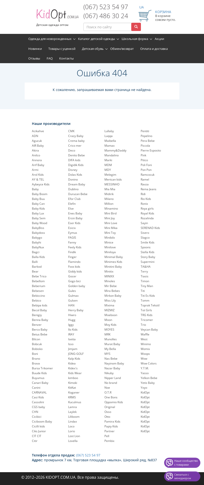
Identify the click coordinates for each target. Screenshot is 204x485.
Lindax (72, 421)
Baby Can (38, 204)
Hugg (71, 320)
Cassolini (38, 402)
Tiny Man (147, 286)
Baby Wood (39, 223)
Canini (36, 388)
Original (109, 407)
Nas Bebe (110, 358)
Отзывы (34, 58)
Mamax (109, 146)
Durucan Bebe (77, 194)
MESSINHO (111, 184)
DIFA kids (74, 160)
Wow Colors (149, 363)
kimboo (73, 378)
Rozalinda (147, 218)
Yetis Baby (148, 383)
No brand (110, 383)
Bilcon (36, 339)
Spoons (146, 247)
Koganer (74, 392)
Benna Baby (40, 320)
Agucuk (37, 141)
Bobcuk (37, 344)
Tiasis (144, 276)
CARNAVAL (39, 392)
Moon (108, 320)
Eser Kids (74, 223)
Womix (145, 349)
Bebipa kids (39, 305)
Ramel (145, 179)
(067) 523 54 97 (105, 6)
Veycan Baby (149, 329)
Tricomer (147, 320)
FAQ (50, 58)
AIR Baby (38, 146)
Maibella (110, 141)
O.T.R (107, 392)
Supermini (147, 262)
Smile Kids (147, 242)
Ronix (144, 204)
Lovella (73, 441)
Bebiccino (38, 296)
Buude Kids (39, 373)
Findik (72, 252)
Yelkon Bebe (149, 378)
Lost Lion (74, 436)
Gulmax (73, 296)
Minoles (109, 281)
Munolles (110, 339)
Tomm (145, 300)
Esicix (72, 228)
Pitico (144, 160)
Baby (35, 189)
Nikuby (109, 373)
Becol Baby (39, 310)
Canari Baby (40, 383)
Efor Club (74, 199)
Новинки (35, 48)
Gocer (72, 276)
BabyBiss (38, 228)
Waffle (145, 334)
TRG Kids (147, 315)
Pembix (109, 441)
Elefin (72, 204)
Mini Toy (110, 233)
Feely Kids (74, 247)
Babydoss (38, 233)
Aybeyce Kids (41, 184)
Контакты (66, 58)
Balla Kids (38, 257)
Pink (143, 155)
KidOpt (145, 392)
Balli (35, 262)
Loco (71, 426)
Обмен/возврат (122, 48)
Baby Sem (38, 218)
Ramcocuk (147, 175)
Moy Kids (110, 325)
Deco (71, 150)
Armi (35, 170)
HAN (71, 305)
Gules (72, 291)
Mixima (109, 305)
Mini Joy (109, 218)
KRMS (72, 397)
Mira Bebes (112, 291)
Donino (73, 179)
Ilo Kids (73, 329)
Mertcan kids (113, 179)
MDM (108, 165)
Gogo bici (74, 281)
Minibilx (109, 237)
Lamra (72, 407)
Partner (109, 431)
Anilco (36, 155)
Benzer (37, 325)
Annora (37, 160)
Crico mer (74, 146)
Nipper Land (112, 378)
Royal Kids (147, 213)
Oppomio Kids (113, 402)
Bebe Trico (39, 276)
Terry (144, 271)
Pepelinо (146, 136)
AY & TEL (38, 179)
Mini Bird (110, 213)
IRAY (71, 334)
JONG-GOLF (76, 354)
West (144, 339)
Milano (109, 199)
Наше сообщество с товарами (186, 462)
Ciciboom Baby (42, 421)
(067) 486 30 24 (105, 15)
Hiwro (72, 315)
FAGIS (72, 237)
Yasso (145, 373)
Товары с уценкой (61, 48)
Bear (35, 271)
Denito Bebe (76, 155)
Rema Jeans (148, 189)
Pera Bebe (148, 141)
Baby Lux (38, 213)
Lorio (71, 431)
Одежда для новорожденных (50, 39)
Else (71, 208)
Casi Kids (38, 397)
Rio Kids (146, 199)
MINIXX (109, 276)
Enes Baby (75, 213)
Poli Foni (146, 165)
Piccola (145, 146)
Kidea (72, 363)
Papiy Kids (111, 426)
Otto (107, 417)
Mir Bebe (110, 286)
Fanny (72, 242)
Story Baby (148, 257)
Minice (108, 242)
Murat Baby (112, 344)
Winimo (146, 344)
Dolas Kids (75, 175)
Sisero (145, 233)
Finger (72, 257)
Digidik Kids (76, 165)
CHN (35, 412)
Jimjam (72, 349)
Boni (35, 354)
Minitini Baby (113, 267)
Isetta (72, 339)
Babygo (37, 237)
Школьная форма (135, 39)
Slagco (145, 237)
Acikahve (38, 131)
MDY (107, 170)
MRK (107, 334)
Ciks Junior (39, 431)
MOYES (109, 329)
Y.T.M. (145, 368)
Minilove (110, 247)
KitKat (72, 388)
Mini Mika (110, 228)
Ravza (145, 184)
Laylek (72, 412)
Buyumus (38, 378)
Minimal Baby (113, 257)
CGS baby (38, 407)
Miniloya (110, 252)
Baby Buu (38, 199)
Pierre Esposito (151, 150)
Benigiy (37, 315)
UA (141, 7)
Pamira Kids (112, 421)
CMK (71, 131)
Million (108, 204)
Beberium (38, 286)
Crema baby (76, 141)
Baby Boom (39, 194)
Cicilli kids (38, 426)
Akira (35, 150)
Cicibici (36, 417)
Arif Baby (38, 165)
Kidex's (73, 368)
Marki (108, 160)
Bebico (36, 300)
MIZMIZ (109, 310)
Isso (70, 344)
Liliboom (74, 417)
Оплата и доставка (154, 48)
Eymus (72, 233)
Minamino (111, 208)
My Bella (110, 349)
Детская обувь (93, 48)
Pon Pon (146, 170)
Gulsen (73, 300)
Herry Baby (75, 310)
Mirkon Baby (112, 296)
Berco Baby (39, 329)
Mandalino (111, 155)
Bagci (35, 252)
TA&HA (146, 267)
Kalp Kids (74, 358)
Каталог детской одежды (96, 39)
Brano (36, 358)
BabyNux (38, 247)
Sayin (144, 223)
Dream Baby (76, 184)
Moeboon (110, 315)
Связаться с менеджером (182, 476)
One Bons (110, 397)
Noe (107, 388)
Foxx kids (74, 267)
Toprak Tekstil (150, 305)
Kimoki (72, 383)
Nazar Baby (112, 368)
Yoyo (144, 388)
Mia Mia (109, 189)
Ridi (143, 194)
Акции (159, 39)
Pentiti (145, 131)
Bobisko (37, 349)
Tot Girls (146, 310)
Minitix (108, 271)
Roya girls (147, 208)
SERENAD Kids (150, 228)
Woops (145, 354)
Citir (34, 441)
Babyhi (36, 242)
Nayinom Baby (114, 363)
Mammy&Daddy (115, 150)
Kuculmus (74, 402)
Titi (143, 291)
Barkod (37, 267)
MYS (107, 354)
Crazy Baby (75, 136)
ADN (35, 136)
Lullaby (109, 131)
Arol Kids (38, 175)
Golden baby (76, 286)
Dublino (73, 189)
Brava (36, 363)
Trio (143, 325)
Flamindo (74, 262)
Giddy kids (75, 271)
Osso (107, 412)
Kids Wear (75, 373)
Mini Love (110, 223)
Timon (145, 281)
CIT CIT (36, 436)
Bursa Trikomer (42, 368)
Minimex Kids (113, 262)
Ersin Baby (75, 218)
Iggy (71, 325)
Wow (144, 358)
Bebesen (38, 291)
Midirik (109, 194)
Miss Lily (110, 300)
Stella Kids (147, 252)
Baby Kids (38, 208)
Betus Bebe (39, 334)
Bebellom (38, 281)
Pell (106, 436)
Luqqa (108, 136)
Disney (72, 170)
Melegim (110, 175)
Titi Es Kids (148, 296)
